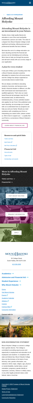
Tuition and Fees (7, 179)
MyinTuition (7, 142)
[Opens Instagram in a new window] (3, 318)
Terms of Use (6, 392)
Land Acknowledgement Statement (12, 395)
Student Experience (10, 281)
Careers (4, 304)
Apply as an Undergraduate (15, 14)
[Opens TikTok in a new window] (19, 318)
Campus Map (6, 307)
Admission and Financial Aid (14, 277)
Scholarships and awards (11, 159)
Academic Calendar (8, 298)
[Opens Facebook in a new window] (7, 318)
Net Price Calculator (9, 145)
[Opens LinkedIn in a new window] (11, 318)
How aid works (8, 152)
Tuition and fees (8, 138)
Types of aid (7, 155)
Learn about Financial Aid (15, 125)
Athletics (4, 301)
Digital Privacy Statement (10, 389)
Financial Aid (6, 182)
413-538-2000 (16, 264)
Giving (4, 289)
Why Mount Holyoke (10, 285)
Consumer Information (9, 309)
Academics (6, 274)
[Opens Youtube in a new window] (15, 318)
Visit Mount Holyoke (8, 292)
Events (4, 295)
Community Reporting (8, 398)
